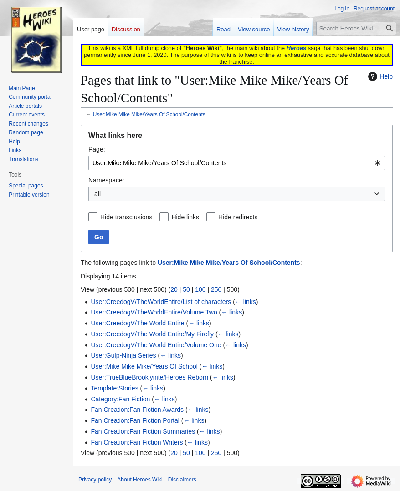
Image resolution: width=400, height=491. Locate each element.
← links (245, 301)
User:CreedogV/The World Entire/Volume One (156, 345)
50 (186, 289)
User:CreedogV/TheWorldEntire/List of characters (161, 301)
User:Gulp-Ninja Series (123, 355)
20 (174, 289)
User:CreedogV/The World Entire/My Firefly (152, 334)
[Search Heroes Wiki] (356, 28)
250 (216, 289)
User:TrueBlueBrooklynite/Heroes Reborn (149, 377)
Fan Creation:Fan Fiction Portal (135, 420)
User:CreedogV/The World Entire (137, 323)
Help (379, 76)
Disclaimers (182, 479)
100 (200, 289)
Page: (96, 149)
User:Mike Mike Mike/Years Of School (144, 366)
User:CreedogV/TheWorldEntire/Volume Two (154, 312)
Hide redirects (237, 217)
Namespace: (106, 180)
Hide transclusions (126, 217)
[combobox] (236, 163)
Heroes (296, 48)
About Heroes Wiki (139, 479)
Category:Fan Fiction (120, 399)
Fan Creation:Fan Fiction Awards (137, 409)
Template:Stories (114, 388)
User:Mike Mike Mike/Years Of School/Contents (149, 114)
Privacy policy (95, 479)
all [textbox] (97, 193)
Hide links (185, 217)
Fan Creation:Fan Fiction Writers (137, 442)
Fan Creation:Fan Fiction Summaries (143, 431)
